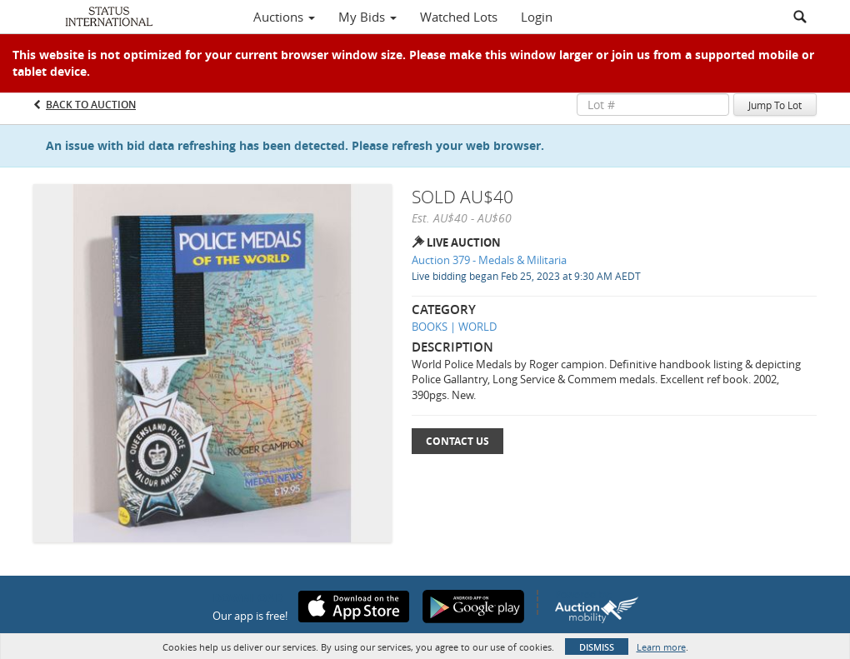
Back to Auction (91, 104)
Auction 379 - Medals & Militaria (489, 259)
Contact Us (457, 441)
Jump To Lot (775, 105)
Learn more (661, 647)
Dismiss (596, 647)
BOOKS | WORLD (454, 326)
